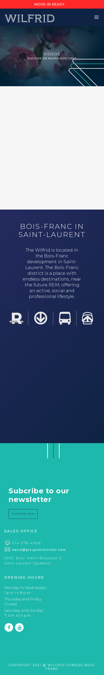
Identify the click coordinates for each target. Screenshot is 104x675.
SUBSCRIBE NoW (23, 514)
